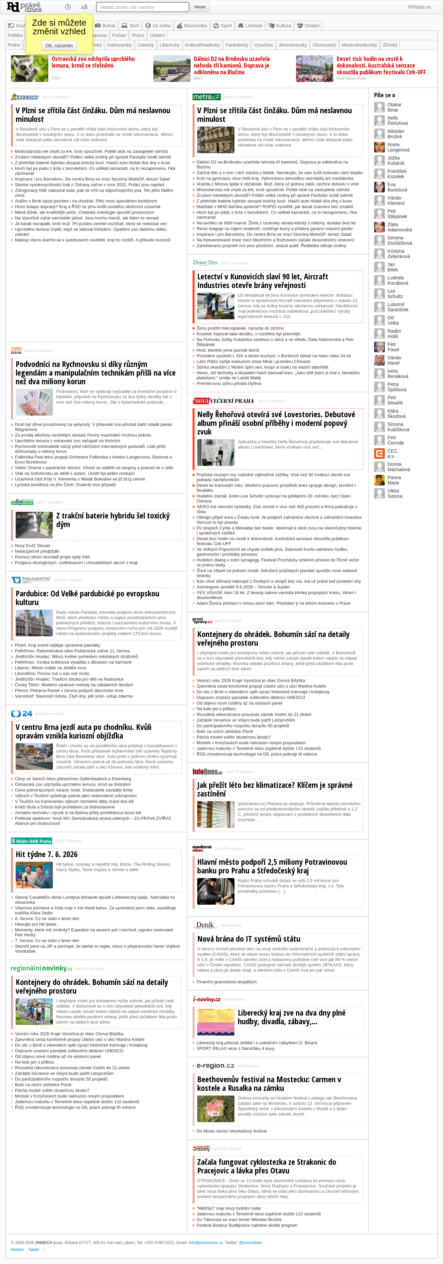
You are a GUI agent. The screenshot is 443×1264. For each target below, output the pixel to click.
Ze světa (158, 25)
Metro (198, 78)
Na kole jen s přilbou (34, 1062)
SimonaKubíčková (398, 427)
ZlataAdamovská (399, 227)
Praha (14, 45)
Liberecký (170, 45)
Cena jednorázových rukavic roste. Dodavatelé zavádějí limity (74, 790)
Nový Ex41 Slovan (32, 545)
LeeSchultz (395, 293)
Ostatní (308, 25)
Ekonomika (191, 25)
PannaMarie (394, 480)
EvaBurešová (397, 187)
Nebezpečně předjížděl (37, 551)
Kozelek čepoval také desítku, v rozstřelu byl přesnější (248, 333)
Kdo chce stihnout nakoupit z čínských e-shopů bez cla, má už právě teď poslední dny (279, 581)
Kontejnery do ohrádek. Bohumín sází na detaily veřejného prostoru (92, 986)
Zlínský (390, 45)
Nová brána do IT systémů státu (248, 938)
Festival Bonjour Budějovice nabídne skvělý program (247, 1225)
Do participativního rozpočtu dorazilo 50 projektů (61, 1079)
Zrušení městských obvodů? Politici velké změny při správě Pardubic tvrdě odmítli (93, 157)
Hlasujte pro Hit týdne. (36, 924)
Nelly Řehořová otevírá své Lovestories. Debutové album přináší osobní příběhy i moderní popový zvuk (276, 423)
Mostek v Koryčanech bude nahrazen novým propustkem (69, 1096)
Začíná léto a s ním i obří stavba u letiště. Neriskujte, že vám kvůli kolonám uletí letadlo (280, 172)
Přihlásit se (419, 7)
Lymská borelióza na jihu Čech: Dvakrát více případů (65, 484)
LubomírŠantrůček (397, 307)
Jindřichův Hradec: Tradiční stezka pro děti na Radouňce (69, 679)
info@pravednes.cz (206, 1242)
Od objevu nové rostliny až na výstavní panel (58, 1056)
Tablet (34, 1249)
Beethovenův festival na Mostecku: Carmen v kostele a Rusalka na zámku (269, 1083)
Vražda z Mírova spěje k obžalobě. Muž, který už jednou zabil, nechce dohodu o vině (278, 183)
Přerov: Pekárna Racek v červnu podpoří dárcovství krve (69, 690)
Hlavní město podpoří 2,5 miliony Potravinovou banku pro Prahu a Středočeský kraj (272, 866)
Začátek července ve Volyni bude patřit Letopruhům (64, 1073)
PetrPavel (393, 347)
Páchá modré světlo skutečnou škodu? (52, 1090)
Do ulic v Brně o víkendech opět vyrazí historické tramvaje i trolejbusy (81, 1045)
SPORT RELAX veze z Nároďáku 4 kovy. (236, 1048)
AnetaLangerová (398, 147)
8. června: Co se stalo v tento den (47, 918)
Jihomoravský (293, 45)
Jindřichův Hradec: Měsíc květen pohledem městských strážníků (76, 656)
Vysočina (263, 45)
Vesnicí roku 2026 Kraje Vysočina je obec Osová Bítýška (69, 1033)
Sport (222, 25)
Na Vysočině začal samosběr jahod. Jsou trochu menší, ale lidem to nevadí (87, 217)
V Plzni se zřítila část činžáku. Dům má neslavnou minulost (93, 114)
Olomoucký (324, 45)
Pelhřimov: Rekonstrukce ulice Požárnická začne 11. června (72, 650)
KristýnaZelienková (398, 253)
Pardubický (236, 45)
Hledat (200, 7)
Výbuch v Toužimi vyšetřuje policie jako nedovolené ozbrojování (76, 795)
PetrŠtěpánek (397, 213)
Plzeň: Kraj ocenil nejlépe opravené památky (57, 645)
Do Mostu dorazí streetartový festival (232, 1130)
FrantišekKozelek (397, 173)
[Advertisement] (96, 295)
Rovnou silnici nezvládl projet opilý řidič (52, 556)
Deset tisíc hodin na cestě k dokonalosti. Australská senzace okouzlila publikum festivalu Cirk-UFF (381, 65)
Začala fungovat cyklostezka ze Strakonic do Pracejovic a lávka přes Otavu (266, 1166)
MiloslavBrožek (395, 134)
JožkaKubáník (395, 160)
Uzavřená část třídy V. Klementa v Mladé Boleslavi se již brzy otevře (80, 478)
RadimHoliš (394, 333)
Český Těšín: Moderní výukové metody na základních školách (74, 684)
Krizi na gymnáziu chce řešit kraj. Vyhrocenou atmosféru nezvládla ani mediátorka (275, 178)
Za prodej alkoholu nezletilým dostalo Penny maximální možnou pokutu (83, 435)
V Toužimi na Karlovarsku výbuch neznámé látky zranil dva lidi (74, 801)
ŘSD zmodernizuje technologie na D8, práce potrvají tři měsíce (75, 1107)
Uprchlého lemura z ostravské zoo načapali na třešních (67, 440)
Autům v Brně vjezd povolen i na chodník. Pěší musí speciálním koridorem (86, 200)
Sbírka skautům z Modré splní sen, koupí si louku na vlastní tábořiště (262, 367)
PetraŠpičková (396, 387)
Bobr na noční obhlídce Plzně (43, 1084)
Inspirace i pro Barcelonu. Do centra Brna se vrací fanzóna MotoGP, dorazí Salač (92, 178)
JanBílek (392, 267)
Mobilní (17, 1249)
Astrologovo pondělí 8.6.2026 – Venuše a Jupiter (243, 586)
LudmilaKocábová (397, 280)
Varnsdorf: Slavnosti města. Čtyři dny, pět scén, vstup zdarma (74, 696)
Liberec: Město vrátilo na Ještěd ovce (50, 667)
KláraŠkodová (396, 413)
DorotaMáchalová (398, 467)
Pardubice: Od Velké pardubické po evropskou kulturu (87, 597)
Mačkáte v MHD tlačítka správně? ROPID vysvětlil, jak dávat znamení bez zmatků (275, 206)
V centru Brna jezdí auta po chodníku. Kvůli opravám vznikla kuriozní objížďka (84, 731)
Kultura (279, 25)
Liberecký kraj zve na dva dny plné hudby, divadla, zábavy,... (292, 1017)
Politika (15, 35)
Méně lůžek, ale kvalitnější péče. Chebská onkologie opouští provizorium (84, 212)
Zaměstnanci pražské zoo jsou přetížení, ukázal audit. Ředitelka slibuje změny (271, 245)
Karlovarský (119, 45)
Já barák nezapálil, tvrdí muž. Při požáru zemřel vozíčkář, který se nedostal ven (91, 223)
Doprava (98, 35)
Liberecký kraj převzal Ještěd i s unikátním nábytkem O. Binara (257, 1042)
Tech (130, 25)
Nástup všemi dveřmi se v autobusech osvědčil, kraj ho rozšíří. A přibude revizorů (93, 239)
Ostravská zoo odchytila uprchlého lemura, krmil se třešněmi (93, 62)
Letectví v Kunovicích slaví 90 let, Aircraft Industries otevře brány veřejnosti (262, 280)
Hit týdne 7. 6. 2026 (46, 854)
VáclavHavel (394, 360)
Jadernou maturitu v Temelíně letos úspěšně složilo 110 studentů (77, 1101)
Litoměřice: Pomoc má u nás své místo (52, 673)
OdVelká (393, 320)
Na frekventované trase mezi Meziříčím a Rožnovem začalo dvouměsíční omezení (275, 239)
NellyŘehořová (397, 120)
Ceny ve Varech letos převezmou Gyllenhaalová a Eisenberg (73, 778)
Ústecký (145, 45)
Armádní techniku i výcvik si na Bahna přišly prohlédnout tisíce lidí (78, 812)
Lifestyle (249, 25)
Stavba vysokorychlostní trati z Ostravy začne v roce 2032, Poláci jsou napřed (89, 184)
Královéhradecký (202, 45)
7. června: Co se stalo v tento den (47, 940)
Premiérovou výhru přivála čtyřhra (229, 383)
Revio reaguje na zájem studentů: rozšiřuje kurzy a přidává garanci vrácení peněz (275, 228)
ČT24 (56, 78)
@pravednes (250, 1242)
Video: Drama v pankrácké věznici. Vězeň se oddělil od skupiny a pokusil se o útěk (94, 467)
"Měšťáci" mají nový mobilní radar (229, 1208)
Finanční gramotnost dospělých (227, 981)
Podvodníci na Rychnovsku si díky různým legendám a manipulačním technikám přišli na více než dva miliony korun (96, 373)
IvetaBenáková (397, 373)
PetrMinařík (395, 400)
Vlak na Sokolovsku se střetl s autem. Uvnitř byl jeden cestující (75, 473)
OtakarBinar (394, 107)
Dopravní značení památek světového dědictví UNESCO (69, 1050)
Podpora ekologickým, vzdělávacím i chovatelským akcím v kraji (76, 562)
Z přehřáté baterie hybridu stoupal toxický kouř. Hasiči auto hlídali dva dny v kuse (92, 162)
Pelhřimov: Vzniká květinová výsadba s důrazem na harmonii (73, 662)
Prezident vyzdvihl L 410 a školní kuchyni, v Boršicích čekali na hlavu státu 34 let (274, 355)
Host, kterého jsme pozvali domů (228, 350)
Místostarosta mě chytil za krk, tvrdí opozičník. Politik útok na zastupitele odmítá (91, 151)
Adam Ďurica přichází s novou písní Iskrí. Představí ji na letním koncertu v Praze (274, 603)
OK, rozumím (59, 45)
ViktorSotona (394, 493)
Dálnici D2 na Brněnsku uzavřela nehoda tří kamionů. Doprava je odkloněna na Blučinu (232, 65)
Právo (138, 35)
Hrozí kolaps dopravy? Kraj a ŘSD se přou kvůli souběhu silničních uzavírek (88, 206)
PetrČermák (395, 440)
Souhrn (19, 25)
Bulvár (105, 25)
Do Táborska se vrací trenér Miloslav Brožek (239, 1219)
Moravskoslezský (359, 45)
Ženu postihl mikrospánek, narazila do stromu (240, 328)
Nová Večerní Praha (352, 78)
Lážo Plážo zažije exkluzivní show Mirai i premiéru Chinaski (253, 361)
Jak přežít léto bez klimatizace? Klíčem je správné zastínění (275, 789)
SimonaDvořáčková (399, 240)
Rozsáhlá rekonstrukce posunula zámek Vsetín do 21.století (72, 1067)
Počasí (119, 35)
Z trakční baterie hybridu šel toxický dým (113, 519)
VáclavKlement (395, 200)
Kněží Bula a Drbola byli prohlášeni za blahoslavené (65, 806)
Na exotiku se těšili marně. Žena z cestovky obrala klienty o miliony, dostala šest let (276, 222)
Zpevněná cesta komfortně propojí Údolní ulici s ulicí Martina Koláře (79, 1039)
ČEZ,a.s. (392, 453)
